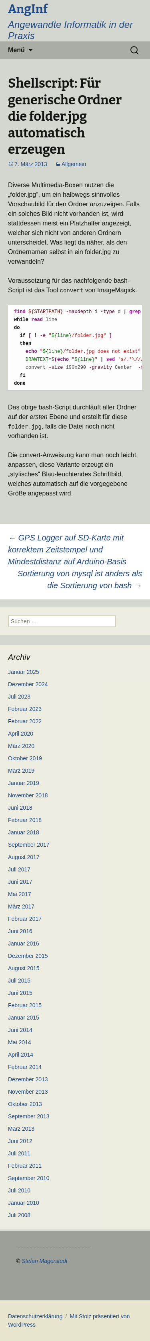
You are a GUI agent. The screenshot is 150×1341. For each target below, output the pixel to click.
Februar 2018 (25, 820)
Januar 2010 (23, 1203)
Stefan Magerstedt (44, 1261)
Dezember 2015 (28, 956)
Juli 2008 (19, 1215)
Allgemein (74, 164)
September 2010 (29, 1178)
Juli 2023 (19, 696)
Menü (16, 50)
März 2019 (21, 770)
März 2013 (21, 1129)
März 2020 (21, 746)
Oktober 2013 (25, 1104)
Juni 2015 (20, 993)
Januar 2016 (23, 943)
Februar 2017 (25, 919)
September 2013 (29, 1116)
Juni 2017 (20, 882)
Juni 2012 (20, 1141)
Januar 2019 (23, 783)
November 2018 (28, 795)
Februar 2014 (25, 1067)
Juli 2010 (19, 1190)
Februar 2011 (25, 1166)
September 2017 (29, 845)
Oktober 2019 (25, 758)
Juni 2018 (20, 808)
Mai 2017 (19, 894)
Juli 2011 (19, 1153)
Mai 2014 (19, 1042)
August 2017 (24, 857)
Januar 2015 (23, 1017)
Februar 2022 (25, 721)
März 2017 (21, 906)
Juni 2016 (20, 931)
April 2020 (20, 733)
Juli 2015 (19, 980)
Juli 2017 (19, 869)
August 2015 (24, 968)
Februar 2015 (25, 1005)
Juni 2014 (20, 1030)
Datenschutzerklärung (35, 1316)
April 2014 (20, 1054)
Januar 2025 (23, 672)
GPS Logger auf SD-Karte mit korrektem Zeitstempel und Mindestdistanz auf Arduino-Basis (67, 549)
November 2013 (28, 1091)
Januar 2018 (23, 832)
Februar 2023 (25, 709)
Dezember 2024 (28, 684)
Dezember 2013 (28, 1079)
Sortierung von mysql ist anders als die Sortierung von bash (80, 579)
